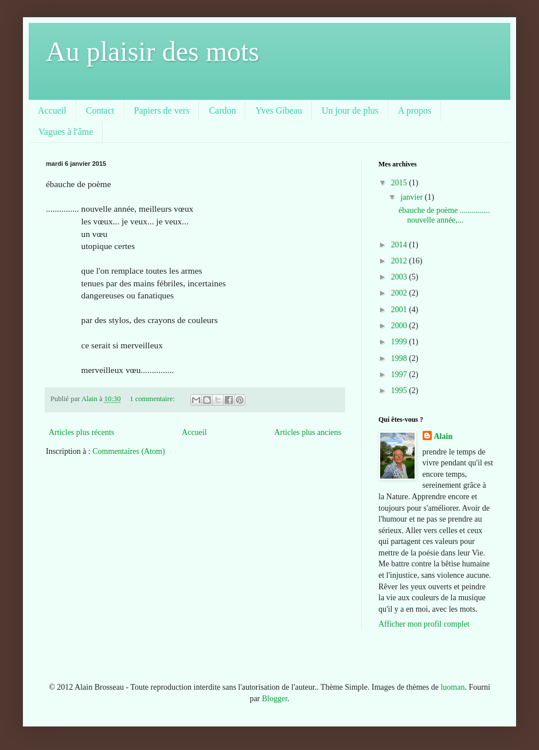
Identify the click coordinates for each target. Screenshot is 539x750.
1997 (400, 374)
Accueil (52, 110)
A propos (414, 110)
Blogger (274, 698)
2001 (400, 309)
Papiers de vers (162, 110)
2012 (400, 261)
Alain (443, 436)
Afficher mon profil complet (424, 624)
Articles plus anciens (307, 432)
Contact (100, 110)
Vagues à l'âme (65, 132)
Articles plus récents (81, 432)
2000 (400, 325)
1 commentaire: (153, 399)
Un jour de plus (350, 110)
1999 (400, 341)
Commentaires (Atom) (128, 451)
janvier (412, 197)
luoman (452, 687)
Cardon (222, 110)
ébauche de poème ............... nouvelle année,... (444, 215)
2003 (400, 277)
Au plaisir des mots (152, 51)
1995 (400, 390)
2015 (400, 182)
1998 (400, 358)
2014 (400, 244)
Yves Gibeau (278, 110)
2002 (400, 293)
